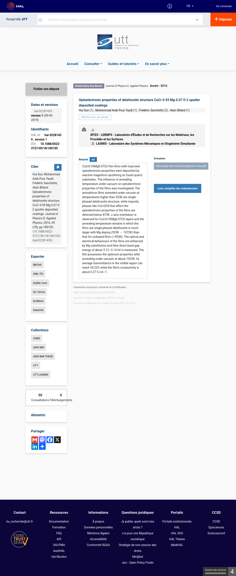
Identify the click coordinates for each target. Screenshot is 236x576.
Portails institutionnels (177, 521)
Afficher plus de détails (95, 117)
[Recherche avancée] (197, 20)
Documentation (59, 521)
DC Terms (39, 292)
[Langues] (190, 6)
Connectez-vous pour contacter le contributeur (99, 287)
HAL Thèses (177, 539)
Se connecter (224, 6)
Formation (59, 527)
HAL (177, 527)
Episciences (216, 527)
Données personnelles (98, 527)
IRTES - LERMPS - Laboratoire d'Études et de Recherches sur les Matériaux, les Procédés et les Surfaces (142, 137)
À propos (98, 521)
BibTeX (37, 264)
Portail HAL (16, 19)
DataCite (38, 310)
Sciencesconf (216, 533)
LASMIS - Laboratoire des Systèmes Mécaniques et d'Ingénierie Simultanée (145, 143)
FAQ (59, 533)
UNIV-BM (38, 347)
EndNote (38, 301)
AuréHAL (59, 551)
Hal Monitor (59, 556)
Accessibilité (98, 539)
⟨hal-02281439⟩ (42, 240)
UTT (35, 365)
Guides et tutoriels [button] (122, 64)
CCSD (216, 521)
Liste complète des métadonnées (177, 188)
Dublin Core (40, 283)
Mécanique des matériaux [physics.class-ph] (181, 166)
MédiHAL (177, 545)
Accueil (72, 64)
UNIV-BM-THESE (43, 356)
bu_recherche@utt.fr (19, 521)
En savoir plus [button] (156, 64)
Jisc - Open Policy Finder (138, 562)
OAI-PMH (59, 545)
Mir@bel (137, 556)
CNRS (36, 338)
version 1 (37, 115)
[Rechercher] (40, 20)
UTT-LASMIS (40, 374)
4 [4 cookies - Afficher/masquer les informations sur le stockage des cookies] (232, 571)
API (59, 539)
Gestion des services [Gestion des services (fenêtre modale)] (215, 571)
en (93, 159)
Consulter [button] (91, 64)
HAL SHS (177, 533)
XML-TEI (38, 273)
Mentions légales (98, 533)
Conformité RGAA (98, 545)
